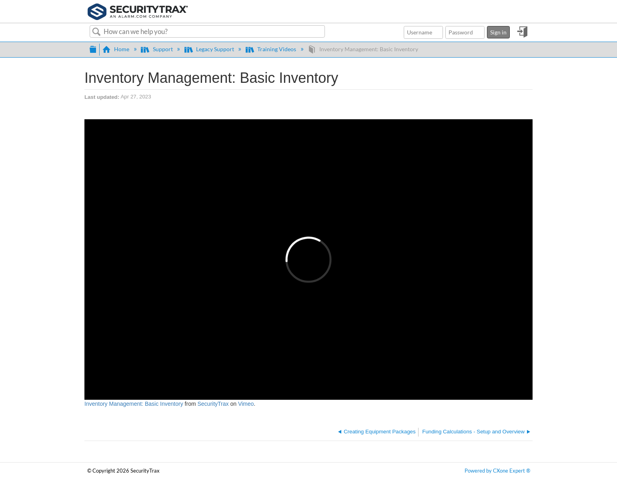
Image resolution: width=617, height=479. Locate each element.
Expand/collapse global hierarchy (93, 48)
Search (97, 32)
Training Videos (271, 49)
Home (116, 49)
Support (157, 49)
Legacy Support (209, 49)
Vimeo (246, 404)
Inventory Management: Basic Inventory (133, 404)
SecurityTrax (212, 404)
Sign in (498, 32)
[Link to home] (138, 11)
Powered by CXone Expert (497, 471)
